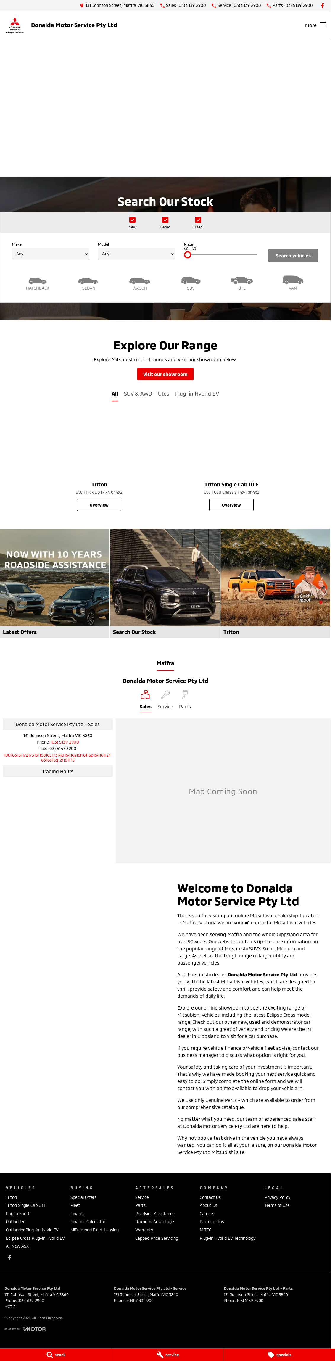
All (115, 393)
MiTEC (205, 1229)
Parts (140, 1205)
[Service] (167, 1355)
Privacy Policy (277, 1197)
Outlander (15, 1221)
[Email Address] (58, 757)
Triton (11, 1197)
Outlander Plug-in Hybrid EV (32, 1229)
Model (136, 251)
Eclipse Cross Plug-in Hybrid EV (35, 1238)
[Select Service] (165, 701)
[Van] (293, 282)
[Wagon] (139, 282)
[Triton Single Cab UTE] (231, 461)
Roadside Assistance (155, 1213)
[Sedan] (89, 282)
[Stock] (56, 1355)
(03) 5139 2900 (65, 741)
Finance (77, 1213)
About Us (208, 1205)
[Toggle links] (25, 1328)
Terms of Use (277, 1205)
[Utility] (242, 282)
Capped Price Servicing (156, 1238)
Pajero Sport (18, 1213)
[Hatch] (37, 282)
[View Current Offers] (165, 141)
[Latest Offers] (54, 583)
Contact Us (210, 1197)
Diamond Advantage (154, 1221)
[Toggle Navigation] (315, 25)
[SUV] (191, 282)
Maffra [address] (165, 663)
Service (142, 1197)
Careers (207, 1213)
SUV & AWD (138, 393)
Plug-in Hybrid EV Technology (227, 1238)
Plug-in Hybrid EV (197, 393)
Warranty (144, 1229)
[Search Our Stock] (165, 583)
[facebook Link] (322, 5)
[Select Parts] (185, 701)
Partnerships (212, 1221)
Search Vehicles (293, 255)
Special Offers (83, 1197)
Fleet (75, 1205)
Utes (163, 393)
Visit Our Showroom (165, 374)
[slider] (187, 254)
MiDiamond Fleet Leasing (94, 1229)
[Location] (146, 701)
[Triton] (99, 461)
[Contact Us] (117, 5)
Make (50, 251)
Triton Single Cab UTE (26, 1205)
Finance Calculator (87, 1221)
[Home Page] (14, 25)
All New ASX (17, 1246)
